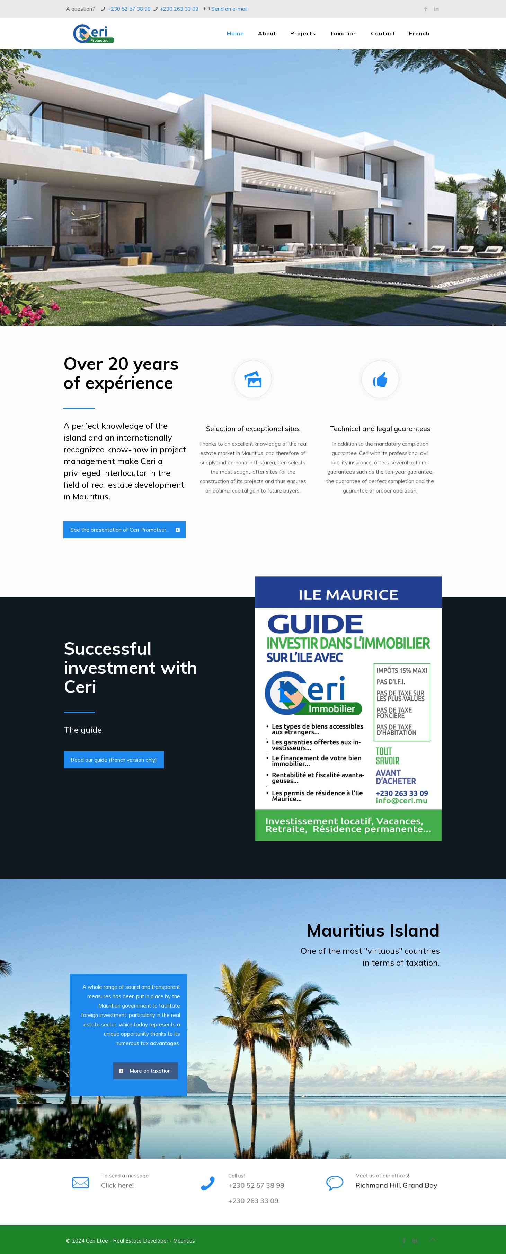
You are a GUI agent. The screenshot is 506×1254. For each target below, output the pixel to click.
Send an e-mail (229, 9)
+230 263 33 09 (179, 9)
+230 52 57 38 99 (129, 9)
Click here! (123, 1181)
